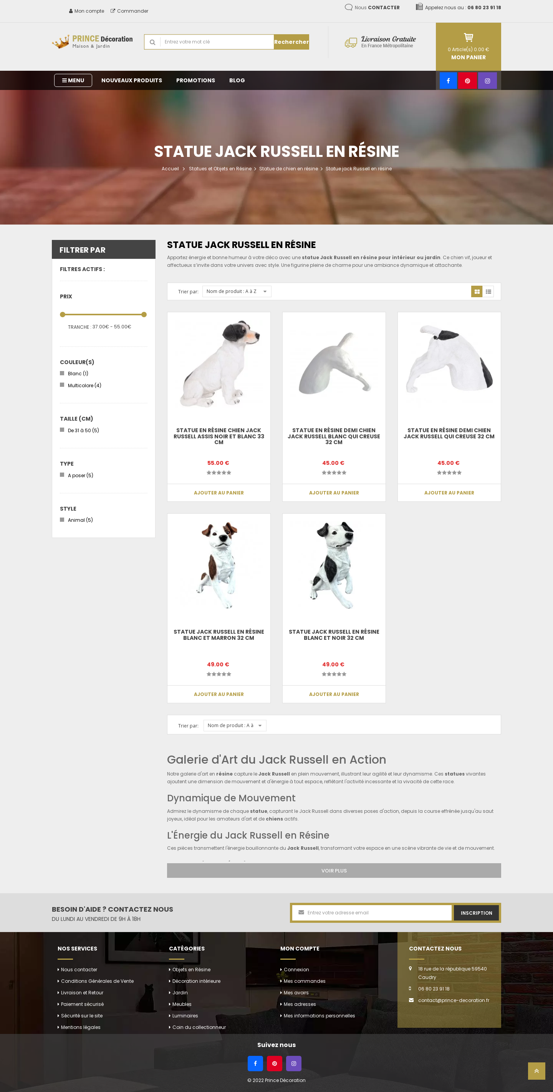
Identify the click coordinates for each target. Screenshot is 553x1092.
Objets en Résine (191, 969)
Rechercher (291, 42)
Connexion (296, 969)
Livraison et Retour (82, 992)
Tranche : (79, 327)
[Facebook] (448, 80)
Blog (237, 80)
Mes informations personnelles (319, 1015)
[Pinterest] (467, 80)
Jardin (180, 992)
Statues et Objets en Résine (220, 168)
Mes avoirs (296, 992)
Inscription (476, 913)
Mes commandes (305, 981)
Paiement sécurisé (82, 1004)
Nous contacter (79, 969)
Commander (129, 11)
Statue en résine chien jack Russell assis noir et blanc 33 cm (219, 436)
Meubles (182, 1004)
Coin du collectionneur (199, 1027)
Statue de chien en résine (288, 168)
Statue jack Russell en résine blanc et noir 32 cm (334, 634)
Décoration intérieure (196, 981)
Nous (377, 7)
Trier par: (188, 291)
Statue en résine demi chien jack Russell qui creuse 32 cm (449, 433)
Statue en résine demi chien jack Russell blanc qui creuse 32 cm (334, 436)
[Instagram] (487, 80)
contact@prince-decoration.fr (453, 1000)
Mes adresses (300, 1004)
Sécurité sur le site (82, 1015)
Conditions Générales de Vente (97, 981)
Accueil (170, 168)
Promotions (195, 80)
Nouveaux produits (131, 80)
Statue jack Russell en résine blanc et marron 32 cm (219, 634)
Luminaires (185, 1015)
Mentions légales (81, 1027)
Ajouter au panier (219, 492)
